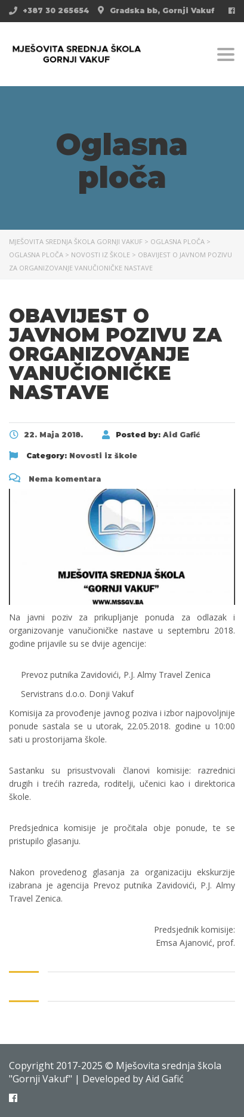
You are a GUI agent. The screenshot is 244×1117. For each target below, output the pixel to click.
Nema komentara (55, 478)
